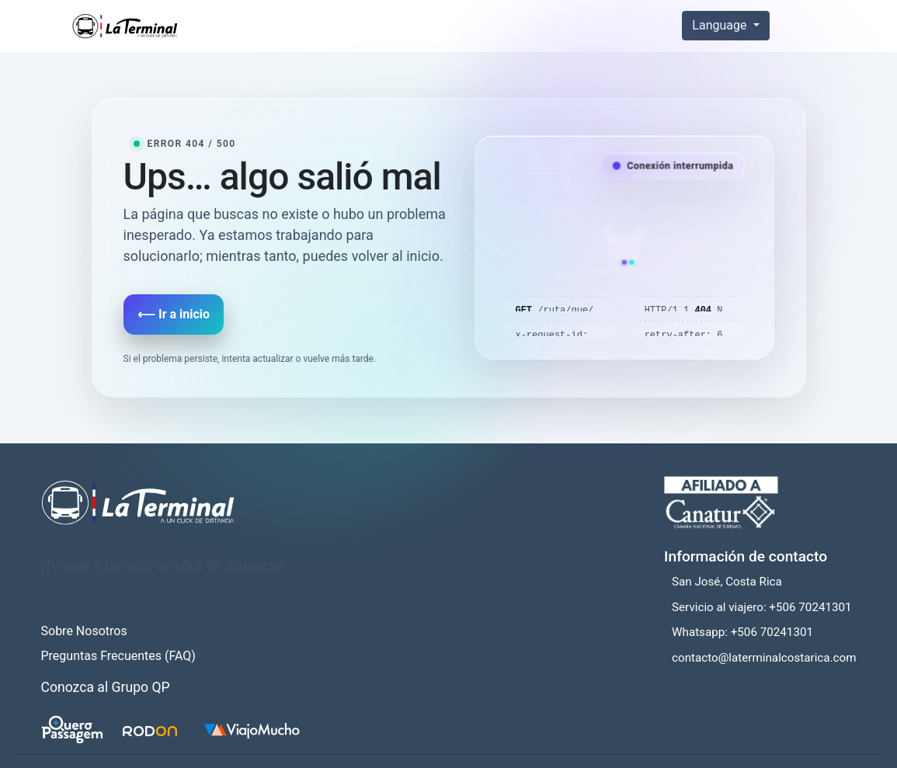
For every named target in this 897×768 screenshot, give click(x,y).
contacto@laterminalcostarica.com (764, 658)
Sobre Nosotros (84, 631)
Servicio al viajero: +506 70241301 (762, 607)
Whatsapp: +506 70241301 (742, 632)
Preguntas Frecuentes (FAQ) (118, 655)
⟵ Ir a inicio (173, 314)
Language (720, 25)
